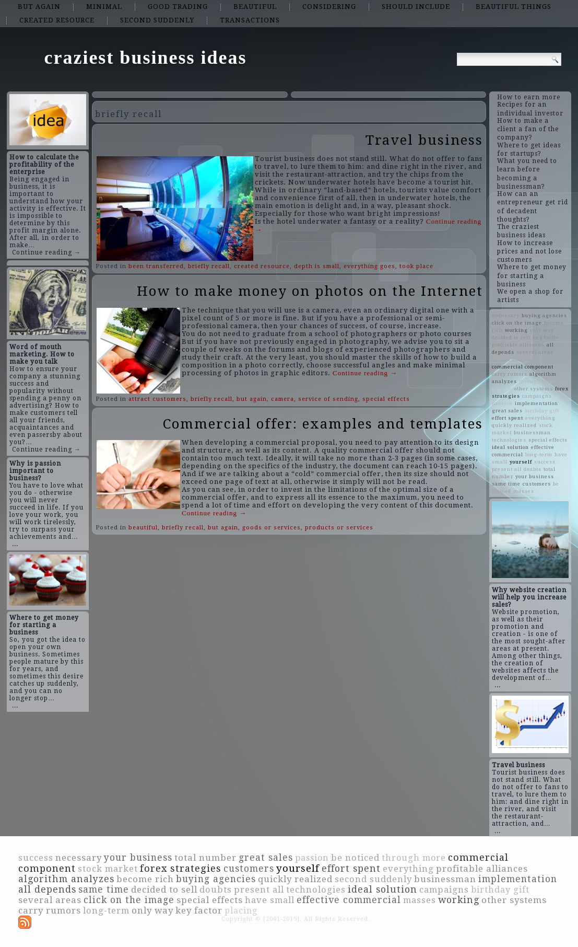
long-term (538, 454)
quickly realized (514, 425)
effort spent (507, 418)
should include (416, 6)
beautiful (255, 6)
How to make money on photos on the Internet (310, 291)
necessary (506, 315)
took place (416, 266)
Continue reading (365, 373)
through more (537, 381)
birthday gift (542, 410)
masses (523, 491)
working (516, 330)
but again (39, 6)
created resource (57, 20)
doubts (532, 469)
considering (329, 6)
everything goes (369, 266)
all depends (47, 889)
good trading (178, 6)
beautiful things (513, 6)
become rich (145, 879)
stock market (108, 869)
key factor (546, 337)
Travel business (424, 140)
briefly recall (209, 266)
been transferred (156, 266)
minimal (104, 6)
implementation (536, 403)
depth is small (316, 266)
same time (506, 484)
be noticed (355, 858)
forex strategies (180, 868)
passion (502, 403)
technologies (509, 440)
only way (542, 330)
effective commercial (349, 900)
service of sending (328, 399)
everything (540, 418)
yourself (521, 462)
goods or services (271, 527)
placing (502, 388)
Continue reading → (46, 252)
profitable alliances (518, 345)
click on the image (517, 323)
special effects (386, 399)
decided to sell (511, 337)
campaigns (537, 396)
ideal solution (510, 447)
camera (282, 399)
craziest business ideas (145, 57)
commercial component (522, 366)
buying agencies (544, 315)
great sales (507, 410)
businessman (532, 432)
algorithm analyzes (66, 879)
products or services (339, 527)
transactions (250, 20)
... (15, 544)
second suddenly (157, 20)
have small (269, 900)
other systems (533, 388)
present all (507, 469)
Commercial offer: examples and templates (323, 424)
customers (537, 484)
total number (205, 857)
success (545, 462)
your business (534, 476)
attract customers (157, 399)
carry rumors (509, 374)
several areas (534, 352)
